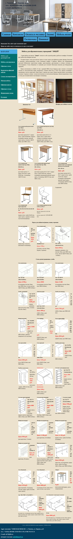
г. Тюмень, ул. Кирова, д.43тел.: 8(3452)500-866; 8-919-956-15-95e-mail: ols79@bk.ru (21, 5)
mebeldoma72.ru (18, 537)
